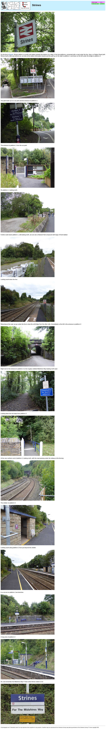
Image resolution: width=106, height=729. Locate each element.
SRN (101, 2)
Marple (11, 54)
